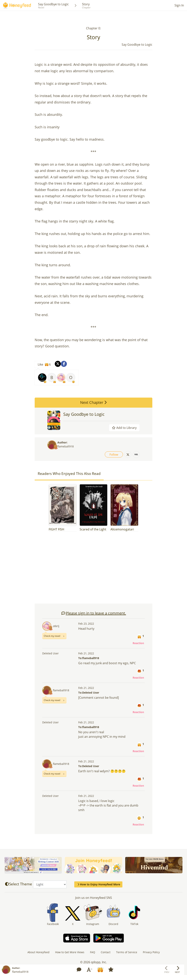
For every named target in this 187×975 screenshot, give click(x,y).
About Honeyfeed (38, 952)
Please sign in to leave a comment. (93, 613)
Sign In (179, 5)
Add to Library (124, 428)
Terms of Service (126, 952)
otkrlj (56, 626)
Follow (114, 454)
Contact (105, 952)
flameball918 (65, 446)
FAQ (92, 952)
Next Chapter (93, 402)
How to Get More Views (69, 952)
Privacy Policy (151, 952)
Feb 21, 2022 (86, 653)
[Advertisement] (93, 569)
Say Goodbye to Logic (53, 4)
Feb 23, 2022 (86, 623)
